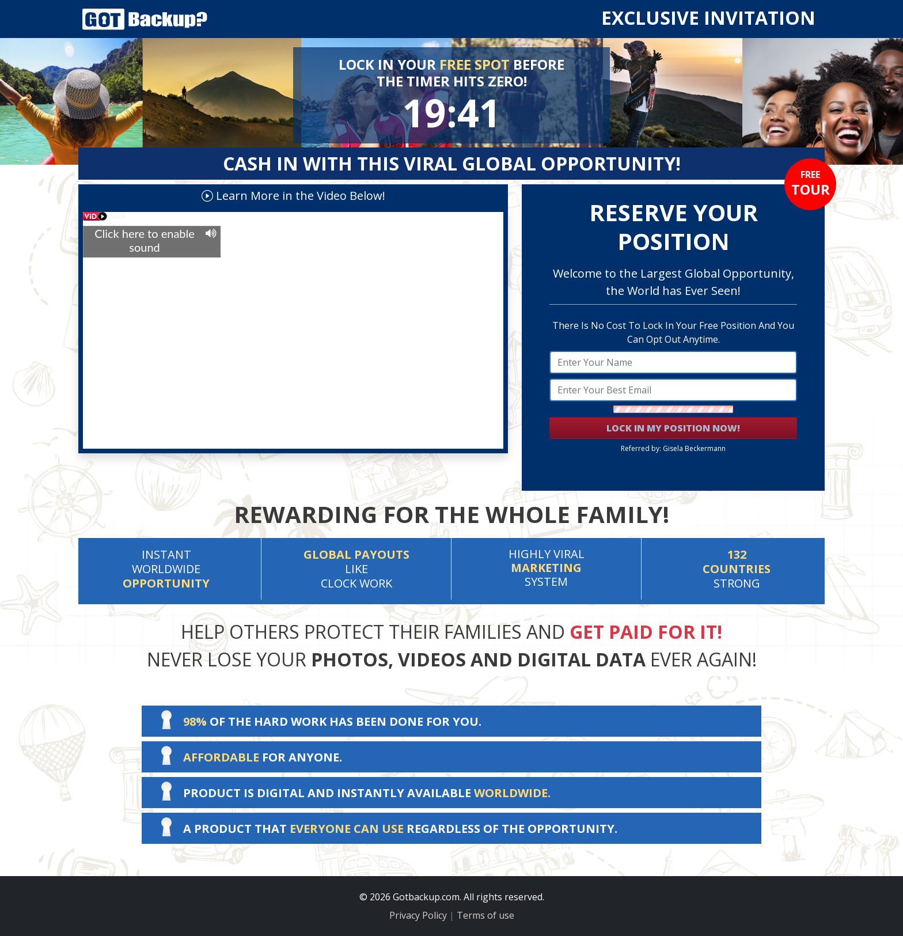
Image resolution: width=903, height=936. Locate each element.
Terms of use (485, 915)
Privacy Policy (418, 915)
